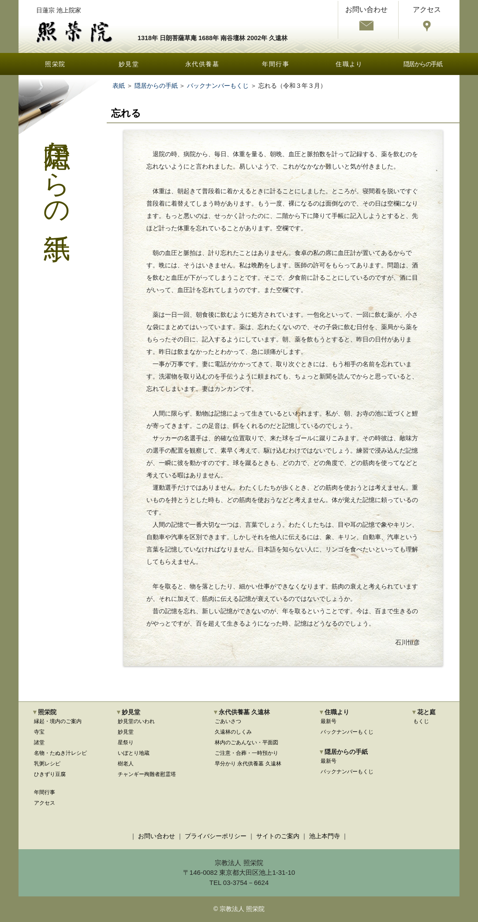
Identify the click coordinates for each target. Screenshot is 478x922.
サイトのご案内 (277, 836)
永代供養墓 (202, 63)
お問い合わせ (156, 836)
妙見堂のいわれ (136, 721)
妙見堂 (129, 63)
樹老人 (126, 764)
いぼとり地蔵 (133, 753)
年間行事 (275, 63)
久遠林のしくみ (233, 732)
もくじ (421, 721)
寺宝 (39, 732)
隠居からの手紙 (422, 63)
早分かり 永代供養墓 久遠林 (248, 764)
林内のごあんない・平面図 (246, 742)
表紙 (118, 85)
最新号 (328, 721)
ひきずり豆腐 (50, 774)
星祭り (126, 742)
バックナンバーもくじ (218, 85)
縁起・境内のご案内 (58, 721)
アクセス (44, 803)
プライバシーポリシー (215, 836)
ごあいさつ (228, 721)
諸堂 (39, 742)
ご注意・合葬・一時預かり (246, 753)
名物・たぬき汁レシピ (60, 753)
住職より (349, 63)
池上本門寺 (324, 836)
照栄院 (55, 63)
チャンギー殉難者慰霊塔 (147, 774)
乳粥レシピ (47, 764)
